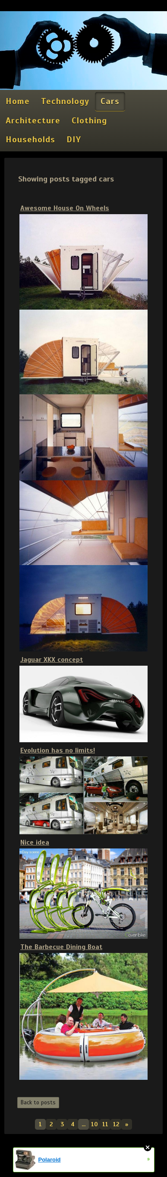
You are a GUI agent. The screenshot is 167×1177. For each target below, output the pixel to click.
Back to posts (38, 1102)
